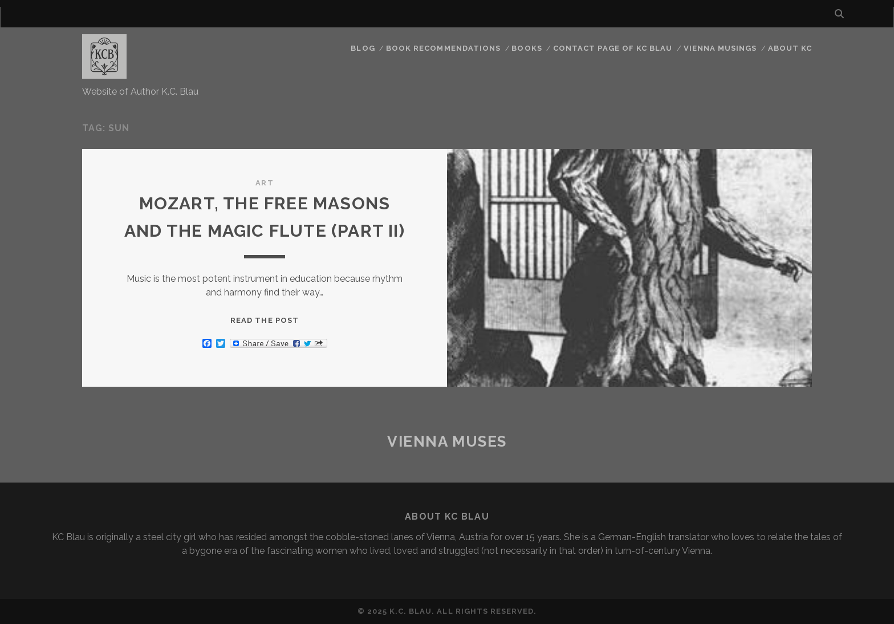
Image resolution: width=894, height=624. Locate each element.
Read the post (264, 320)
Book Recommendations (443, 48)
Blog (363, 48)
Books (526, 48)
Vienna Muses (447, 441)
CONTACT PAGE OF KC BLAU (612, 48)
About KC (790, 48)
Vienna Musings (720, 48)
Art (264, 183)
